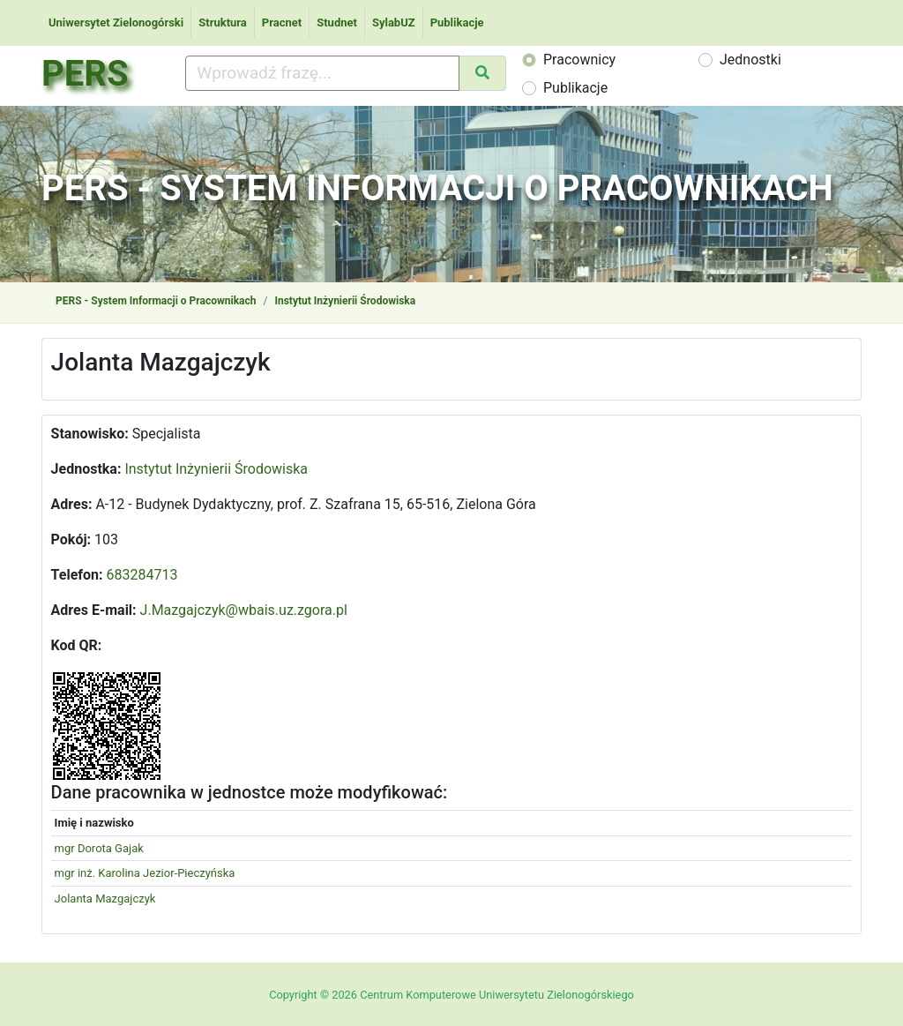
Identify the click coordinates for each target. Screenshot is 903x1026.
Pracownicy (579, 59)
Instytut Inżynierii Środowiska (344, 301)
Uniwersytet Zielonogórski (116, 22)
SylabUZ (393, 22)
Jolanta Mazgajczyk (105, 898)
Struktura (222, 22)
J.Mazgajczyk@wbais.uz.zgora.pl (243, 610)
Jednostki (750, 59)
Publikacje (457, 22)
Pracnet (282, 22)
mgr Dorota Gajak (99, 848)
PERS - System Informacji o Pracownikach (156, 301)
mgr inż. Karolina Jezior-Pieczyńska (145, 873)
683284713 (142, 574)
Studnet (337, 22)
